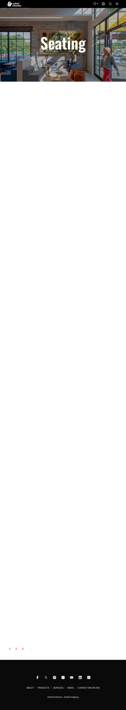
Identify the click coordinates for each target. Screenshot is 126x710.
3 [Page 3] (22, 649)
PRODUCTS (43, 687)
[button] (95, 3)
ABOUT (30, 687)
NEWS (70, 687)
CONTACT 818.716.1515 (89, 687)
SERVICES (58, 687)
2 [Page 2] (16, 649)
